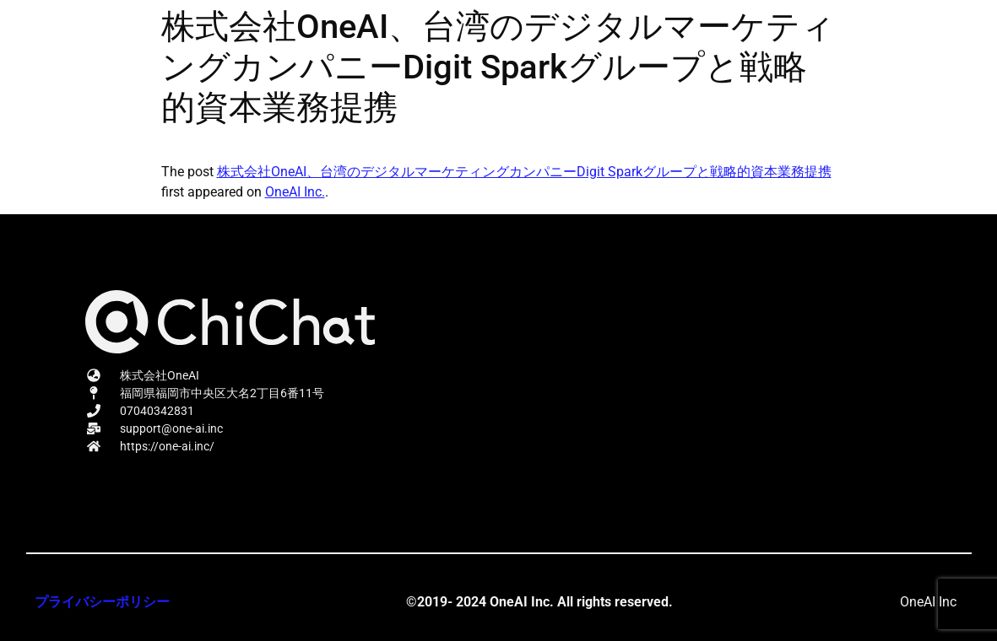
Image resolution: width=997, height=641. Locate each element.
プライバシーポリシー (102, 602)
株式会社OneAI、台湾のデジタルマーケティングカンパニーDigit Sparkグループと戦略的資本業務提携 (524, 172)
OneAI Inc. (295, 192)
